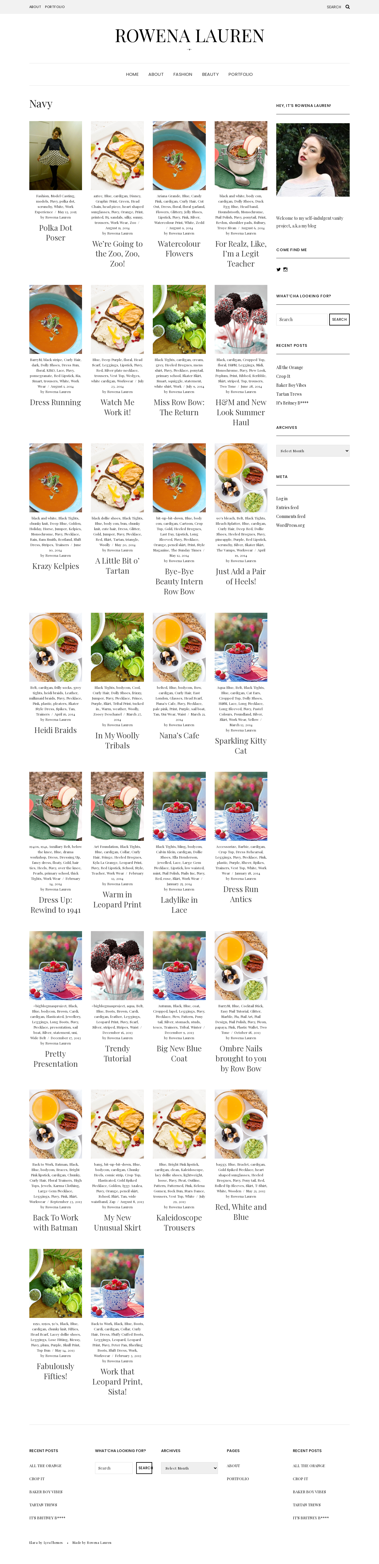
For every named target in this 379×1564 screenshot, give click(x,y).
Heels (42, 867)
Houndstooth (228, 211)
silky (127, 217)
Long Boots (59, 1021)
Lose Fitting (58, 1339)
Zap (112, 1201)
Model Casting (62, 195)
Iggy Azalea (132, 1185)
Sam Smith (47, 539)
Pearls (38, 873)
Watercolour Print (168, 222)
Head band (249, 206)
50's (55, 1323)
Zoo (133, 222)
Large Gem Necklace (55, 1190)
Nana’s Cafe (179, 735)
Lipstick (164, 217)
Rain (33, 539)
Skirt (222, 380)
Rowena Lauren (190, 34)
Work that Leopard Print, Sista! (117, 1381)
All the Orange (289, 367)
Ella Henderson (184, 857)
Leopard (119, 1339)
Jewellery (72, 1016)
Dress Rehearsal (249, 851)
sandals (116, 217)
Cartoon (186, 523)
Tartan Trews (289, 394)
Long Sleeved (230, 708)
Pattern (187, 1016)
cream (197, 359)
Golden (75, 523)
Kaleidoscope (192, 1169)
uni (74, 1032)
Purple (238, 539)
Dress (166, 206)
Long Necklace (250, 703)
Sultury (259, 222)
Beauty (210, 74)
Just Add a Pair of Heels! (241, 576)
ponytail (249, 217)
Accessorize (226, 846)
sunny (137, 217)
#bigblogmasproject (50, 1005)
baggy (221, 1164)
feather (116, 1016)
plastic (46, 703)
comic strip (114, 1174)
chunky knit (39, 523)
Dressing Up (70, 857)
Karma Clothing (66, 1185)
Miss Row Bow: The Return (179, 407)
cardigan (120, 195)
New (175, 1016)
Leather (71, 692)
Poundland (242, 714)
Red (99, 370)
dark (35, 364)
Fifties (73, 1328)
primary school (168, 375)
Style (139, 867)
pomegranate (41, 375)
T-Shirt (260, 1185)
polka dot (67, 201)
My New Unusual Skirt (117, 1222)
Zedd (200, 222)
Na (236, 1016)
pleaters (60, 703)
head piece (112, 206)
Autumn (164, 1005)
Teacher (98, 873)
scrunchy (45, 206)
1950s (45, 1323)
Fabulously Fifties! (55, 1371)
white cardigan (103, 380)
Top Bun (43, 1350)
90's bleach (225, 518)
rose (167, 878)
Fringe (107, 857)
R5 (107, 217)
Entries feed (287, 507)
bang (98, 1164)
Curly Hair (187, 201)
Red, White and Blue (241, 1212)
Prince (137, 698)
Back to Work (42, 1164)
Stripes (47, 544)
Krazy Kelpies (55, 566)
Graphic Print (106, 201)
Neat (182, 1180)
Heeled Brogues (178, 364)
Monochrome (252, 211)
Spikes (61, 708)
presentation (60, 1027)
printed (97, 217)
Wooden (234, 1190)
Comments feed (290, 516)
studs (195, 1021)
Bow (197, 687)
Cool (136, 687)
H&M (232, 364)
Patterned (175, 1185)
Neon (261, 1021)
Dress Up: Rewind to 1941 (55, 904)
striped (233, 380)
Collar (125, 851)
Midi (259, 364)
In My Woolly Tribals (117, 740)
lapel (173, 1011)
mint (156, 873)
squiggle (175, 380)
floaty (57, 862)
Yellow (253, 719)
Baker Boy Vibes (291, 385)
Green (124, 201)
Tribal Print (122, 703)
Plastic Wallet (247, 1027)
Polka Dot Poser (55, 232)
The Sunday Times (186, 550)
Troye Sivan (226, 227)
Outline (194, 1180)
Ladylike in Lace (179, 904)
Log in (282, 498)
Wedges (132, 375)
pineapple (224, 539)
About (35, 6)
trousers (102, 222)
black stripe (53, 359)
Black (220, 359)
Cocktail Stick (252, 1005)
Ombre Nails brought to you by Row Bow (241, 1058)
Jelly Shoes (193, 211)
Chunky (74, 1174)
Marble (226, 1016)
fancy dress (41, 862)
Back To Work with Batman (55, 1222)
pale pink (160, 708)
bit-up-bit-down (169, 518)
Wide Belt (38, 1037)
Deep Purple (112, 359)
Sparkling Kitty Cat (241, 745)
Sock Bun (175, 1190)
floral (177, 206)
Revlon (221, 222)
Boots (110, 1011)
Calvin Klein (165, 851)
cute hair (109, 528)
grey (159, 364)
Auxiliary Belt (59, 846)
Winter (196, 1027)
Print (139, 211)
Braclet (243, 1164)
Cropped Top (253, 359)
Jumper (61, 528)
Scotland (65, 539)
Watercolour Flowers (179, 248)
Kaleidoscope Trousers (179, 1222)
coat (195, 1005)
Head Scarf (193, 698)
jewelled (164, 862)
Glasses (176, 698)
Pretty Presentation (55, 1058)
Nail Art (246, 1016)
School (127, 867)
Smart (37, 380)
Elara (33, 1542)
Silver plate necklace (121, 370)
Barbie (243, 846)
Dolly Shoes (243, 201)
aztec (98, 195)
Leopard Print (130, 862)
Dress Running (55, 402)
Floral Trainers (60, 1180)
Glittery (176, 211)
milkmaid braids (42, 698)
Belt (240, 518)
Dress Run (70, 364)
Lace (60, 370)
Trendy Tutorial (117, 1053)
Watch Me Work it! (117, 407)
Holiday (35, 528)
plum (45, 1344)
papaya (221, 1027)
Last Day (167, 534)
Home (132, 74)
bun (124, 523)
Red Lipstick (64, 375)
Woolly (104, 544)
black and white (232, 195)
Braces (62, 1169)
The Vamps (225, 550)
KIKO (50, 370)
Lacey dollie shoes (65, 1334)
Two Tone (228, 386)
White (58, 206)
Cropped (160, 1011)
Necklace (181, 370)
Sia (78, 375)
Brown (62, 1011)
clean (175, 1169)
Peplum (221, 375)
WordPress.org (290, 525)
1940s (34, 846)
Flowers (162, 211)
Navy (54, 201)
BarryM (36, 359)
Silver (195, 217)
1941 (44, 846)
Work (177, 386)
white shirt (162, 386)
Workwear (125, 380)
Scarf (134, 1021)
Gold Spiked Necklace (235, 1169)
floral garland (193, 206)
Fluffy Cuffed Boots (127, 1334)
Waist (181, 714)
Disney (134, 195)
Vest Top (117, 375)
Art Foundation (106, 846)
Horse (48, 528)
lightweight (193, 1174)
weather (119, 708)
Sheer (246, 862)
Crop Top (226, 851)
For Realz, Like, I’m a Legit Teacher (241, 253)
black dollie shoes (106, 518)
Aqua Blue (225, 687)
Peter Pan (119, 1344)
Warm (106, 708)
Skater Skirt (191, 375)
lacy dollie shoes (168, 1174)
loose (162, 1180)
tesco (157, 1027)
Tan (71, 708)
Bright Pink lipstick (183, 1164)
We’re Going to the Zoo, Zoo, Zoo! (117, 253)
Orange (127, 211)
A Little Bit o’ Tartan (117, 565)
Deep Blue (58, 523)
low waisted (194, 867)
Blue (108, 195)
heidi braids (53, 692)
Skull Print (71, 1344)
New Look (257, 370)
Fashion (183, 74)
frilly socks (63, 687)
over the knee (69, 867)
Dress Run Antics (240, 894)
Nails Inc (188, 873)
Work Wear (119, 222)
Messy (75, 1339)
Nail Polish (223, 217)
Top (244, 380)
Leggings (110, 364)
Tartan (118, 539)
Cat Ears (253, 692)
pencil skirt (177, 544)
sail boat (198, 708)
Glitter (134, 528)
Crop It (283, 376)
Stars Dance (194, 1190)
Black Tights (165, 359)
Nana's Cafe (166, 703)
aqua (130, 1005)
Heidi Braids (55, 730)
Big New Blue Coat (179, 1053)
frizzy (136, 692)
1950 (36, 1323)
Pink (185, 217)
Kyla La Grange (105, 862)
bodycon (123, 687)
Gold (97, 534)
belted (162, 687)
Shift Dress (118, 1350)
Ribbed (244, 375)
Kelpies (75, 528)
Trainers (62, 544)
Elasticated (55, 1016)
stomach (182, 1021)
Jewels (46, 1185)
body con (253, 195)
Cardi (73, 1011)
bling (182, 846)
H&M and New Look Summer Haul (241, 412)
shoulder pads (240, 222)
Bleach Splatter (228, 523)
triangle (132, 539)
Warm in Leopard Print (117, 899)
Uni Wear (168, 714)
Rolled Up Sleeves (229, 1185)
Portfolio (55, 6)
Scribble (259, 375)
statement (192, 380)
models (42, 201)
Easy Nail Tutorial (234, 1011)
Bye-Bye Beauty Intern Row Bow (179, 581)
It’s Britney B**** (292, 403)
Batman (61, 1164)
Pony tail (249, 1180)
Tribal (184, 1027)
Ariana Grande (168, 195)
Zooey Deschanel (107, 714)
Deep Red (244, 528)
